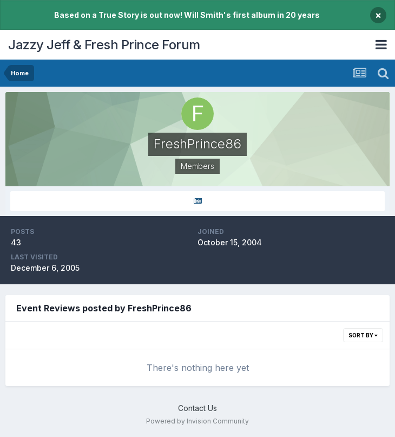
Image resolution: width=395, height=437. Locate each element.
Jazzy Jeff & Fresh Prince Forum (104, 45)
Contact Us (197, 408)
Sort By (363, 335)
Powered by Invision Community (197, 421)
